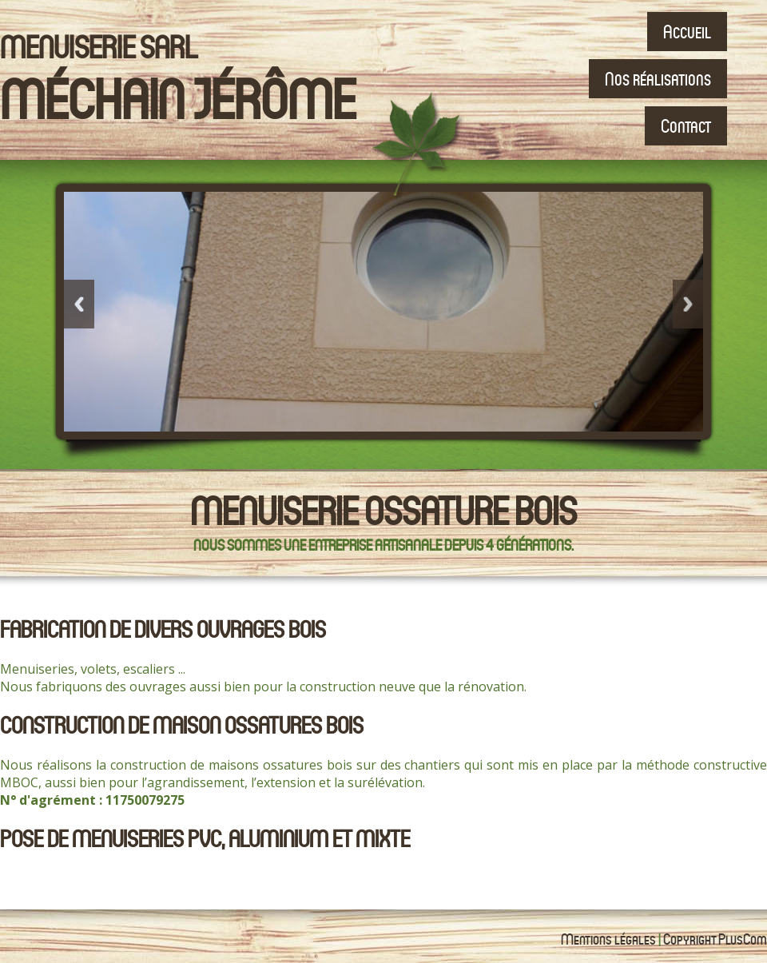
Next (688, 304)
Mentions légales (608, 939)
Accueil (687, 31)
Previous (79, 304)
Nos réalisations (658, 78)
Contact (686, 125)
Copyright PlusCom (715, 939)
